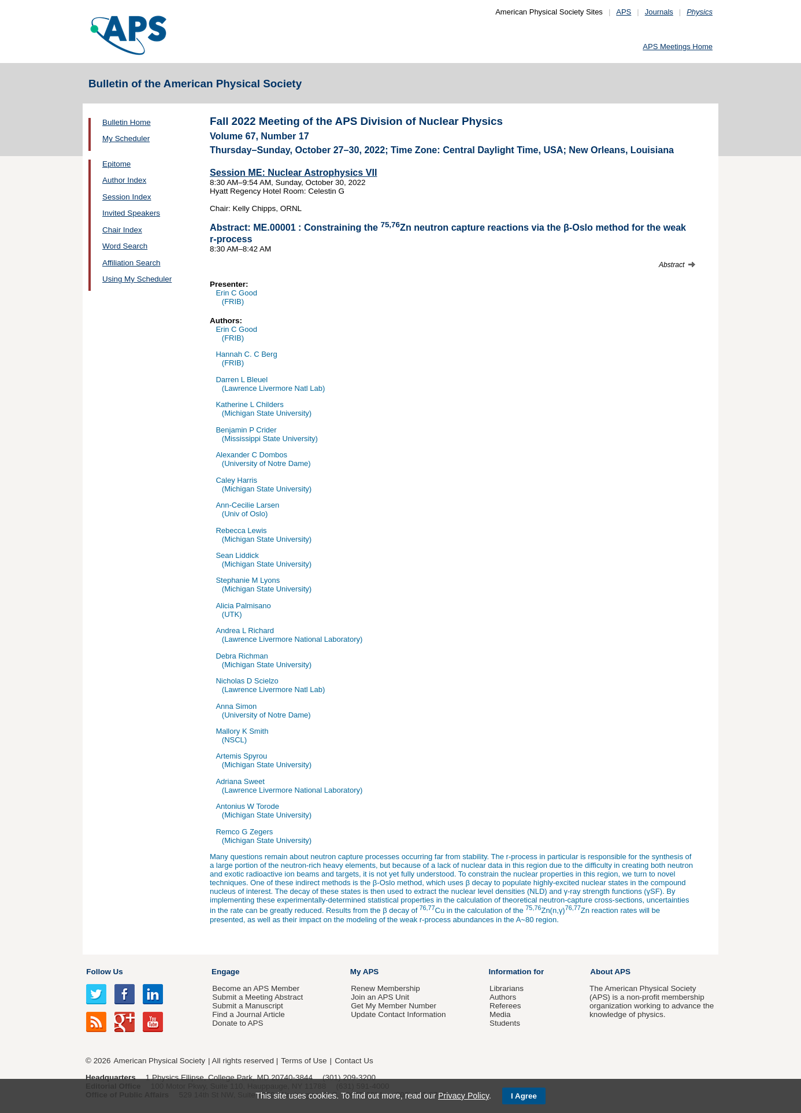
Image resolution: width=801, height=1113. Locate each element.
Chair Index (122, 229)
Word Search (124, 246)
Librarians (507, 988)
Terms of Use (304, 1060)
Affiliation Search (131, 262)
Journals (659, 12)
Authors (503, 997)
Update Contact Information (398, 1014)
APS (623, 12)
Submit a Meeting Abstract (257, 997)
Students (505, 1023)
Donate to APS (237, 1023)
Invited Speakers (131, 213)
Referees (505, 1005)
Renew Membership (385, 988)
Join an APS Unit (380, 997)
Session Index (126, 197)
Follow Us (104, 971)
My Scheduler (126, 138)
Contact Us (354, 1060)
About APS (610, 971)
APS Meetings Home (678, 46)
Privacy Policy (463, 1095)
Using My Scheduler (137, 279)
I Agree (524, 1096)
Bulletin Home (126, 122)
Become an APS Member (255, 988)
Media (500, 1014)
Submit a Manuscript (247, 1005)
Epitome (116, 164)
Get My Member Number (393, 1005)
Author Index (124, 180)
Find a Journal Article (248, 1014)
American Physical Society (159, 1060)
